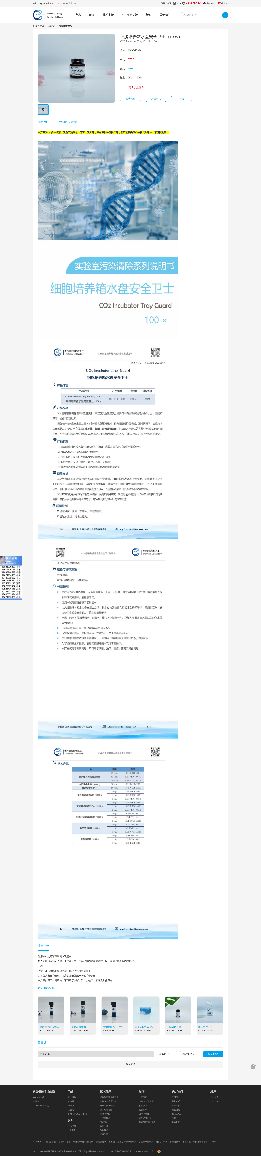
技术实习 (104, 1122)
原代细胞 (72, 1097)
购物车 (224, 3)
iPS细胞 (71, 1105)
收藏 (181, 98)
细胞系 (71, 1101)
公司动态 (143, 1097)
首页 (35, 26)
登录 (163, 3)
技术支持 (108, 14)
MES (179, 3)
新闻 (148, 14)
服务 (91, 14)
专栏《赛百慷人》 (147, 1101)
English (41, 3)
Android (40, 1097)
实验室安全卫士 (206, 1027)
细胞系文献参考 (146, 1118)
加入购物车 (136, 87)
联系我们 (176, 1122)
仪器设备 (104, 1130)
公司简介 (176, 1097)
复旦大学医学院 (146, 1142)
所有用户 (164, 1054)
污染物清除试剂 (66, 26)
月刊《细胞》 (145, 1114)
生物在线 (186, 1142)
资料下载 (104, 1126)
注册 (169, 3)
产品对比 (156, 98)
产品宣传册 (105, 1118)
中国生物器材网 (200, 1142)
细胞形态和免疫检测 (109, 1097)
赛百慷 (36, 1101)
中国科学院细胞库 (171, 1142)
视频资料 (143, 1109)
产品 (78, 14)
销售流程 (176, 1109)
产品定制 (72, 1126)
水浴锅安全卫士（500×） (175, 1027)
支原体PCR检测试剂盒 (145, 1027)
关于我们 (164, 14)
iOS (34, 1097)
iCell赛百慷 (51, 1142)
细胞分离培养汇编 (108, 1101)
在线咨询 (211, 3)
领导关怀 (176, 1105)
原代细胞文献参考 (147, 1122)
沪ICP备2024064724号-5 (144, 1151)
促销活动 (143, 1105)
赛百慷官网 (101, 1142)
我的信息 (214, 1097)
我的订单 (214, 1101)
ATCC (158, 1142)
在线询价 (130, 98)
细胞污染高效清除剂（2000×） (50, 1027)
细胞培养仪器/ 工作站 (77, 1114)
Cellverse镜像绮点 (41, 1105)
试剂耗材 (52, 26)
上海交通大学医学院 (126, 1142)
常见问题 (104, 1134)
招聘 (174, 1118)
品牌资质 (176, 1101)
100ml (131, 68)
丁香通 (213, 1142)
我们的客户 (177, 1114)
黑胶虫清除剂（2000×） (78, 1027)
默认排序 (187, 1054)
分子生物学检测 (107, 1105)
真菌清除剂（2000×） (114, 1027)
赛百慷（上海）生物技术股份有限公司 (75, 1142)
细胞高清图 (105, 1114)
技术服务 (72, 1130)
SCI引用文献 (130, 14)
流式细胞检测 (106, 1109)
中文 (35, 3)
